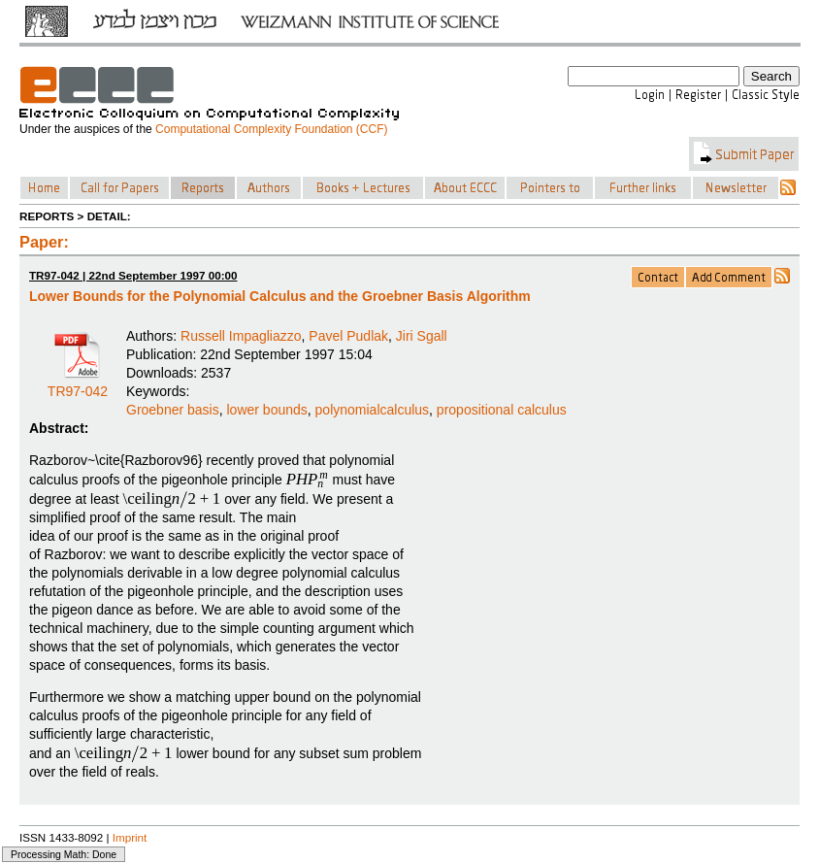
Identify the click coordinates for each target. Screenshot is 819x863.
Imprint (130, 837)
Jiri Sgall (421, 336)
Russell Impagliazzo (241, 336)
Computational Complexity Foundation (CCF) (271, 129)
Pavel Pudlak (348, 336)
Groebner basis (172, 409)
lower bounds (267, 409)
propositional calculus (502, 409)
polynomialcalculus (372, 409)
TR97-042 (78, 384)
